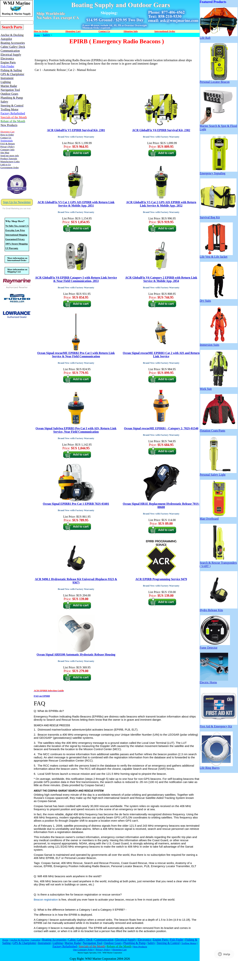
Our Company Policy (83, 949)
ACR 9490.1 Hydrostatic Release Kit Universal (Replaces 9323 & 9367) (76, 581)
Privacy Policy (103, 949)
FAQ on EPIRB (42, 696)
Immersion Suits (218, 343)
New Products (140, 946)
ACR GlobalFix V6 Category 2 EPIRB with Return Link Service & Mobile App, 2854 (161, 279)
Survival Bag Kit (218, 216)
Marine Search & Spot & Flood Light (218, 126)
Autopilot (35, 939)
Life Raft (218, 36)
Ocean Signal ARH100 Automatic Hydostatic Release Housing (76, 654)
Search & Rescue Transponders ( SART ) (218, 563)
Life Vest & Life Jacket (216, 255)
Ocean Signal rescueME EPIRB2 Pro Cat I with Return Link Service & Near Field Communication (76, 354)
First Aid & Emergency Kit (218, 725)
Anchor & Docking (19, 939)
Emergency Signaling (218, 172)
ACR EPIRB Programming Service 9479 (161, 579)
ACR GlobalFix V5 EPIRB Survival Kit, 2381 (76, 130)
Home (37, 35)
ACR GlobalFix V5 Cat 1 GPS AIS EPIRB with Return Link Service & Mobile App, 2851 (75, 204)
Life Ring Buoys (216, 766)
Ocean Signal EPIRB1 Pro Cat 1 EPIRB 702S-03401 (76, 503)
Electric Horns (214, 681)
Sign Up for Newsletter (17, 202)
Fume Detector (215, 646)
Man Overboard (218, 517)
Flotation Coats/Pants (218, 429)
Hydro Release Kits (218, 609)
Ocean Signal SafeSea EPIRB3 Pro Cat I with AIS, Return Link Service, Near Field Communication (76, 430)
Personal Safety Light (218, 473)
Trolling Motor (188, 943)
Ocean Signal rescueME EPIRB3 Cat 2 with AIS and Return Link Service (161, 354)
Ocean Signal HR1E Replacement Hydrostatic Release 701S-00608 (161, 505)
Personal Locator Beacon (218, 80)
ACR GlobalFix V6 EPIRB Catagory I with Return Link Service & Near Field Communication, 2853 (76, 279)
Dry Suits (218, 299)
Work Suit (218, 387)
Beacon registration (46, 899)
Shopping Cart (119, 949)
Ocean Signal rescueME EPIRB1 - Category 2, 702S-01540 (161, 428)
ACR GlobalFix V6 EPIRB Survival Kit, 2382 (161, 130)
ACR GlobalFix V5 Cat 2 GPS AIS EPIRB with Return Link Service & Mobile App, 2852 (161, 204)
